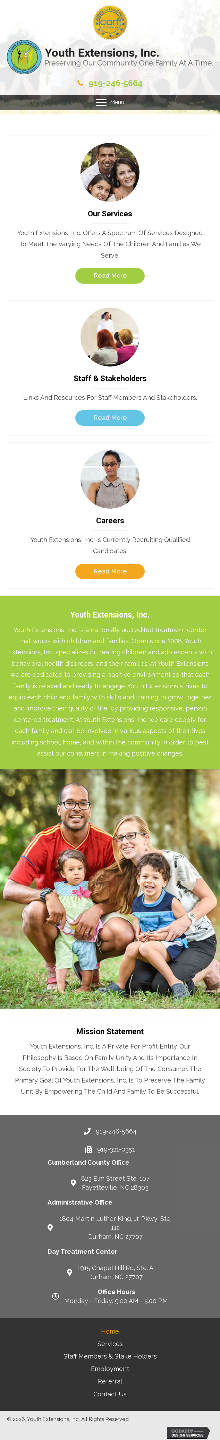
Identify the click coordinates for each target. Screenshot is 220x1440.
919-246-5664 (115, 83)
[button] (110, 276)
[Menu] (110, 103)
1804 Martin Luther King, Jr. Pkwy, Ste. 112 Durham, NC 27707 (115, 1227)
